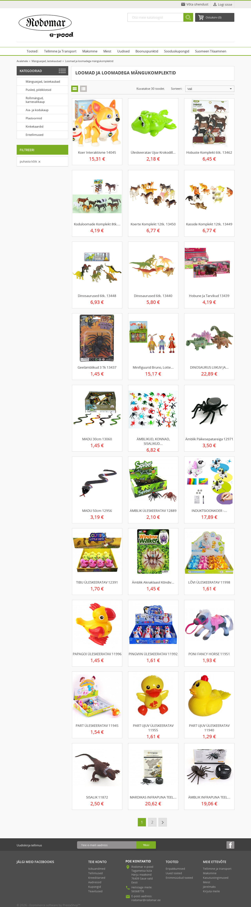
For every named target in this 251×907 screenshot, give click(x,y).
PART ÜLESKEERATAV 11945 (97, 725)
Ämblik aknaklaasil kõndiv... (153, 582)
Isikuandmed (96, 868)
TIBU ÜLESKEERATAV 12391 (97, 582)
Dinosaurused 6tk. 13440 (153, 295)
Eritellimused (30, 134)
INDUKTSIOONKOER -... (209, 510)
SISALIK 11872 (97, 797)
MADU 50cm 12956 (97, 510)
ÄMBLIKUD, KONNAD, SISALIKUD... (153, 441)
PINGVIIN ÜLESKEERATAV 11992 (153, 654)
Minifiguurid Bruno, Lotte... (153, 367)
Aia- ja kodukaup (33, 109)
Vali (210, 88)
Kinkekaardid (30, 126)
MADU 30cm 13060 (97, 439)
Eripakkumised (175, 868)
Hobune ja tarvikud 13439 (209, 295)
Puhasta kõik (30, 161)
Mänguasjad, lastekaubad (39, 81)
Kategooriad (31, 71)
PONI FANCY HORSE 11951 (209, 654)
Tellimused (95, 873)
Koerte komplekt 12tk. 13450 (153, 224)
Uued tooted (174, 873)
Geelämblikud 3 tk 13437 (97, 367)
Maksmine (209, 873)
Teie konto (97, 862)
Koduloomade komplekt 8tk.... (97, 224)
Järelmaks (209, 887)
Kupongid (94, 887)
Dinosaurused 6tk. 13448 (97, 295)
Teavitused (95, 891)
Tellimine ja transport (217, 868)
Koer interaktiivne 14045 (97, 152)
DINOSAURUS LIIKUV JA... (209, 367)
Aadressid (94, 882)
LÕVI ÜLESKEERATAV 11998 (209, 582)
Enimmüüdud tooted (179, 878)
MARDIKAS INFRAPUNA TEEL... (153, 797)
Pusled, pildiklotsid (34, 89)
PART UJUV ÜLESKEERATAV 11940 (209, 727)
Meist (206, 882)
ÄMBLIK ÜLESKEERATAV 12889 (153, 510)
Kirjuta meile (211, 891)
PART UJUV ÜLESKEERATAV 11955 (153, 727)
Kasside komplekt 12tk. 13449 (209, 224)
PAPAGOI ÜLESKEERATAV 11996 (97, 654)
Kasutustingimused (215, 878)
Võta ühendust (197, 4)
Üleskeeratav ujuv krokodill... (153, 152)
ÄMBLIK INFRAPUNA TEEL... (209, 797)
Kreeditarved (96, 878)
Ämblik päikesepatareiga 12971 (209, 439)
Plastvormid (30, 118)
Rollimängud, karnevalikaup (31, 99)
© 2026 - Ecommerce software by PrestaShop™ (48, 905)
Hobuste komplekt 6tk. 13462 (209, 152)
